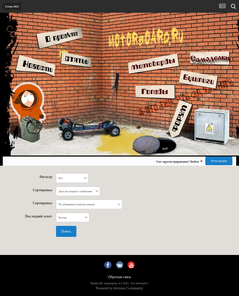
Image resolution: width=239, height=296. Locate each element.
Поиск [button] (66, 231)
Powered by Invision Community (119, 288)
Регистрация (219, 161)
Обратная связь (119, 277)
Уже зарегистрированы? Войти (179, 161)
